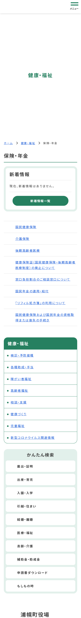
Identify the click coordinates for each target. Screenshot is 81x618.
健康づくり (19, 414)
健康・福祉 (28, 143)
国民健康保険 (26, 227)
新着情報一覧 (40, 201)
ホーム (8, 143)
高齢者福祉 (19, 390)
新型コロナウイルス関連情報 (33, 437)
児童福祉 (18, 425)
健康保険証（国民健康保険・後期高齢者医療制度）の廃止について (45, 265)
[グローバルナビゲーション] (74, 6)
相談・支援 (19, 402)
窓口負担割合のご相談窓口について (42, 279)
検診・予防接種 (22, 355)
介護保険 (22, 238)
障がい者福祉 (21, 379)
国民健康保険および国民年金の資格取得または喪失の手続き (44, 317)
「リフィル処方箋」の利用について (40, 303)
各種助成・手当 (22, 367)
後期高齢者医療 (27, 250)
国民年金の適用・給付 (32, 291)
